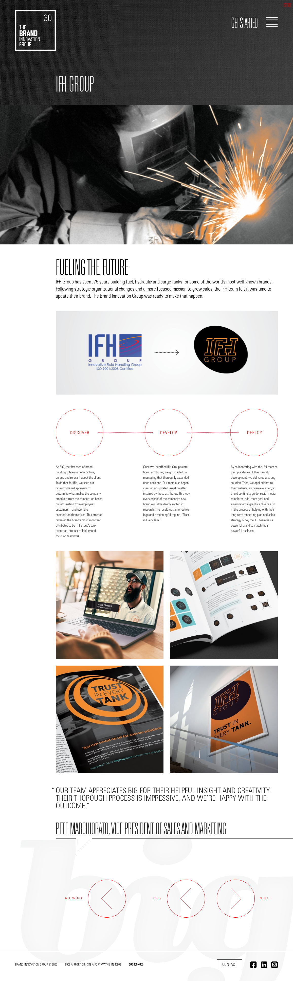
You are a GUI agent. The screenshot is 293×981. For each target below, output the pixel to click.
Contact (229, 965)
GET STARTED (244, 24)
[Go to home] (35, 25)
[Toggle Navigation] (272, 22)
